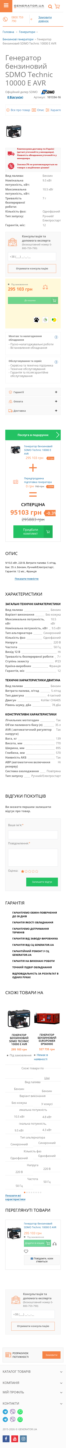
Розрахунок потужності (17, 1355)
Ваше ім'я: (16, 825)
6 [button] (36, 1192)
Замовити (51, 1355)
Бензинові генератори (18, 39)
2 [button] (27, 1192)
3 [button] (29, 1192)
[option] (33, 435)
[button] (5, 19)
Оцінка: (13, 871)
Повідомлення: (19, 843)
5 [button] (33, 1192)
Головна (8, 32)
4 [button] (31, 1192)
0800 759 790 (17, 19)
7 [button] (38, 1192)
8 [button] (40, 1192)
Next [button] (56, 434)
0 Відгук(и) (15, 97)
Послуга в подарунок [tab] (33, 435)
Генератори (27, 32)
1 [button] (24, 1192)
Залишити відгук (42, 881)
